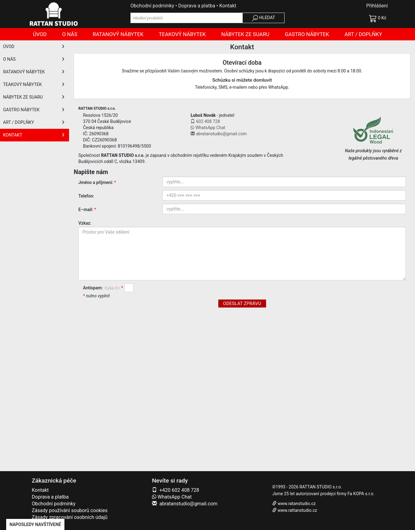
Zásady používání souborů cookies (70, 510)
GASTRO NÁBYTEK (33, 109)
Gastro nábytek (307, 34)
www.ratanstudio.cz (296, 503)
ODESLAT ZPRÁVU (242, 303)
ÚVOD (33, 46)
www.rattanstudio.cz (297, 510)
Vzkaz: (84, 223)
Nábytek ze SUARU (245, 34)
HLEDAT (263, 18)
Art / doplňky (363, 34)
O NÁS (33, 59)
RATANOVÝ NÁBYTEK (33, 71)
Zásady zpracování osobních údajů (70, 517)
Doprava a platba (196, 6)
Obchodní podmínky (152, 6)
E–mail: (85, 209)
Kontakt (227, 6)
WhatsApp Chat (172, 497)
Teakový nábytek (182, 34)
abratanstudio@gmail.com (188, 504)
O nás (69, 34)
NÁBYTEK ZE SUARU (33, 97)
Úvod (40, 34)
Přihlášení (377, 6)
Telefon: (86, 196)
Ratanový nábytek (118, 34)
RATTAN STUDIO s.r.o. (320, 486)
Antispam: (102, 287)
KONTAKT (33, 134)
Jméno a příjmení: (95, 182)
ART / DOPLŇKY (33, 122)
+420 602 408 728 (179, 490)
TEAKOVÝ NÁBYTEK (33, 84)
